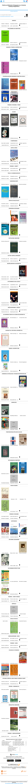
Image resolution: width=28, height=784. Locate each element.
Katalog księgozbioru (14, 11)
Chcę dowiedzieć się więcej (9, 783)
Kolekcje (12, 16)
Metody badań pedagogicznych (5, 744)
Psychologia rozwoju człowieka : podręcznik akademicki (20, 742)
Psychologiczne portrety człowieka (6, 742)
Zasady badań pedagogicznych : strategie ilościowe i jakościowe (9, 741)
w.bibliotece (23, 766)
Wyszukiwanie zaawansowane (5, 16)
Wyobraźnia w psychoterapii (11, 749)
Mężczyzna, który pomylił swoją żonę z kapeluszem (14, 747)
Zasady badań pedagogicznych (5, 743)
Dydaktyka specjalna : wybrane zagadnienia (19, 744)
